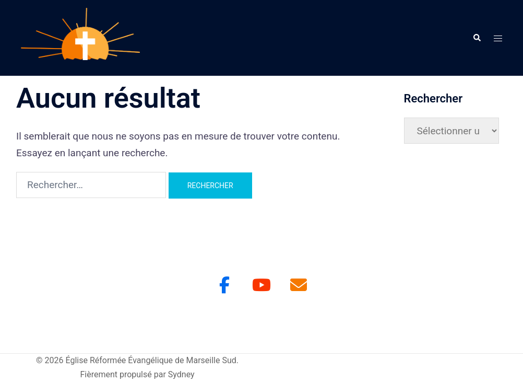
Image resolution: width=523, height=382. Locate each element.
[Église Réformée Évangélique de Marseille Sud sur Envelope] (298, 285)
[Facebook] (224, 285)
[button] (476, 37)
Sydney (181, 374)
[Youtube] (261, 285)
